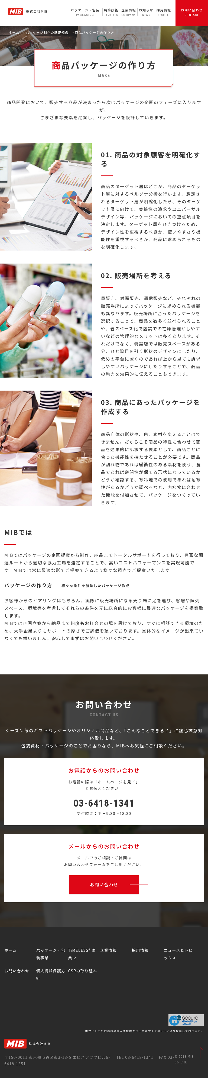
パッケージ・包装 (85, 12)
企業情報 (128, 12)
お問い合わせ (192, 12)
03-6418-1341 (103, 803)
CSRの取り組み (82, 970)
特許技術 (111, 12)
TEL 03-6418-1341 (134, 1057)
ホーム (14, 32)
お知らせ (146, 12)
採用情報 (164, 12)
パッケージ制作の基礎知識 (47, 32)
